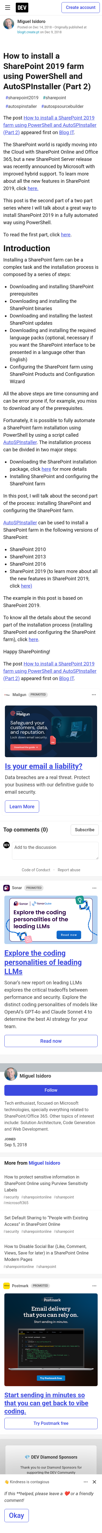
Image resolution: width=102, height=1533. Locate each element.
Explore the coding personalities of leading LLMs (43, 962)
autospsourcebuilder (62, 106)
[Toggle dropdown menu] (93, 694)
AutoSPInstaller (20, 442)
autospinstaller (21, 106)
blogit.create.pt (28, 32)
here (65, 234)
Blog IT (66, 132)
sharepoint (54, 98)
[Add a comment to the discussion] (55, 850)
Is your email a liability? (43, 766)
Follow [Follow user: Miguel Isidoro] (51, 1090)
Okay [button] (16, 1515)
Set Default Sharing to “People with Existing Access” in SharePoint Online (50, 1224)
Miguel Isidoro (31, 21)
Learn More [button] (22, 806)
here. (33, 188)
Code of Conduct (36, 870)
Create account (80, 7)
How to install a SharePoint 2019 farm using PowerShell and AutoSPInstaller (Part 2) (50, 125)
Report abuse (69, 870)
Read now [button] (51, 1041)
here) (26, 586)
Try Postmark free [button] (50, 1423)
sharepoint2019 (21, 98)
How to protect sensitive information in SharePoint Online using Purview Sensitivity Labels (50, 1190)
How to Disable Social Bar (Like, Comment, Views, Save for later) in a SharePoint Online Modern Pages (50, 1257)
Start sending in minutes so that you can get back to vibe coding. (46, 1403)
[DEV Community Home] (22, 7)
